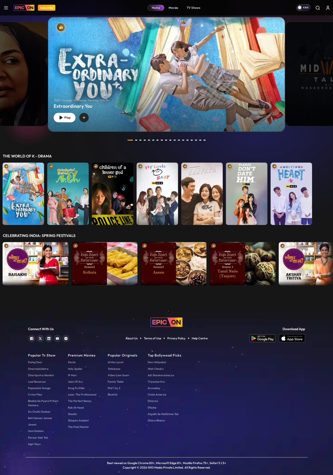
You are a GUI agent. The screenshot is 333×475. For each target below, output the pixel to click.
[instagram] (66, 338)
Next (328, 262)
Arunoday (154, 388)
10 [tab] (170, 140)
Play (64, 117)
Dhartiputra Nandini (41, 375)
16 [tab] (196, 140)
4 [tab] (145, 140)
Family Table (116, 381)
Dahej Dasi (35, 362)
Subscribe (46, 8)
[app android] (264, 338)
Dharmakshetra (38, 368)
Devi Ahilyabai (157, 362)
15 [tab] (192, 140)
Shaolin (72, 414)
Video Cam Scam (118, 375)
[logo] (166, 322)
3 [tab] (140, 140)
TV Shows (193, 8)
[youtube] (57, 338)
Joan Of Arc (75, 381)
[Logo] (24, 8)
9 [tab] (166, 140)
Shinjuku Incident (78, 420)
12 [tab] (179, 140)
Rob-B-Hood (76, 407)
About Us (131, 338)
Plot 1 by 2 (114, 388)
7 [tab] (157, 140)
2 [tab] (136, 140)
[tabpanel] (166, 70)
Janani (32, 424)
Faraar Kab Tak (38, 437)
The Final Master (78, 427)
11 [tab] (175, 140)
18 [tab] (204, 140)
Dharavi (153, 401)
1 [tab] (130, 140)
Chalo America (157, 394)
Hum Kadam (36, 431)
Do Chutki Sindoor (39, 411)
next (214, 140)
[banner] (166, 74)
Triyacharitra (156, 381)
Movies (173, 8)
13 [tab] (183, 140)
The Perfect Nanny (79, 401)
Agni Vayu (34, 444)
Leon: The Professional (82, 394)
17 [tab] (200, 140)
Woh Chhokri (156, 368)
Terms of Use (152, 338)
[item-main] (23, 192)
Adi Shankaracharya (161, 375)
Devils (72, 362)
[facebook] (31, 338)
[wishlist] (84, 117)
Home (156, 8)
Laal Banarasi (37, 381)
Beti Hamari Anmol (40, 418)
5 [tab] (149, 140)
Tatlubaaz (114, 368)
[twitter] (40, 338)
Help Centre (200, 338)
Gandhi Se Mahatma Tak (163, 414)
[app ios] (292, 338)
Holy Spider (75, 368)
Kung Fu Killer (76, 388)
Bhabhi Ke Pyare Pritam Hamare (43, 403)
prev (118, 140)
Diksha (152, 407)
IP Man (72, 375)
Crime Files (35, 394)
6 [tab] (153, 140)
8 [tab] (162, 140)
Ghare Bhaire (156, 420)
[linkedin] (49, 338)
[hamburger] (6, 8)
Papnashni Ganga (39, 388)
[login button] (327, 8)
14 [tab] (187, 140)
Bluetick (113, 394)
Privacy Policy (176, 338)
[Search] (317, 7)
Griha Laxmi (115, 362)
